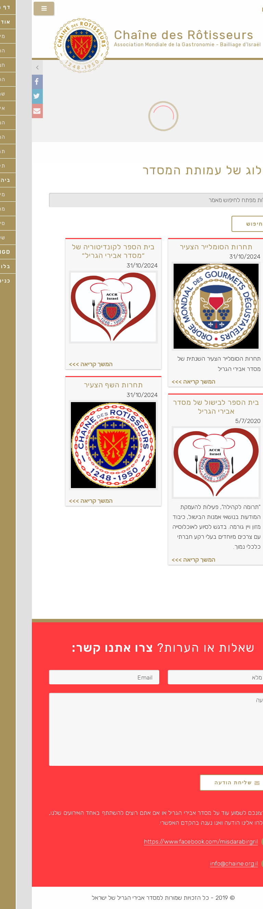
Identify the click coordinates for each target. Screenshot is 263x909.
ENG (254, 9)
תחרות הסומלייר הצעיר (184, 246)
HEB (236, 9)
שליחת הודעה (201, 782)
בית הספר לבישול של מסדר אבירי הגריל (184, 406)
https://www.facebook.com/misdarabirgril (169, 841)
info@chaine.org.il (202, 863)
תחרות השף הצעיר (81, 385)
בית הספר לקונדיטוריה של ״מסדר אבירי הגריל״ (81, 251)
